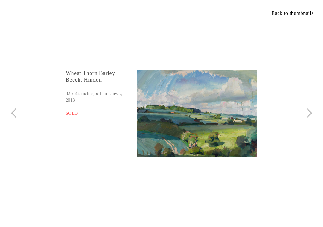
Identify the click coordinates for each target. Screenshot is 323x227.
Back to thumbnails (293, 13)
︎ (14, 113)
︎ (309, 113)
